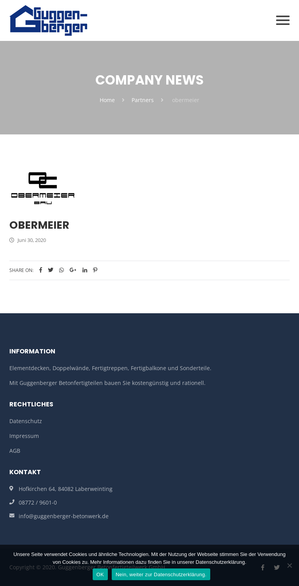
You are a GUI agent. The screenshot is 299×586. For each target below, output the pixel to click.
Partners (143, 100)
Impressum (24, 436)
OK (100, 574)
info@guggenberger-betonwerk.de (64, 516)
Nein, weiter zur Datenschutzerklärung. (161, 574)
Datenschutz (25, 421)
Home (107, 100)
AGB (14, 450)
